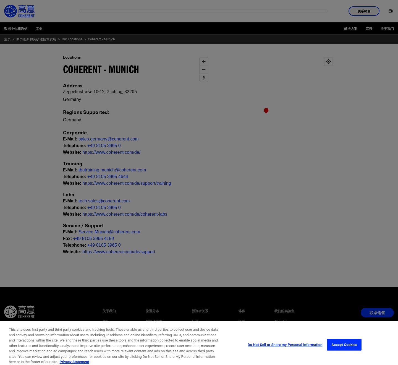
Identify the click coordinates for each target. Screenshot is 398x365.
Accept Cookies (344, 355)
